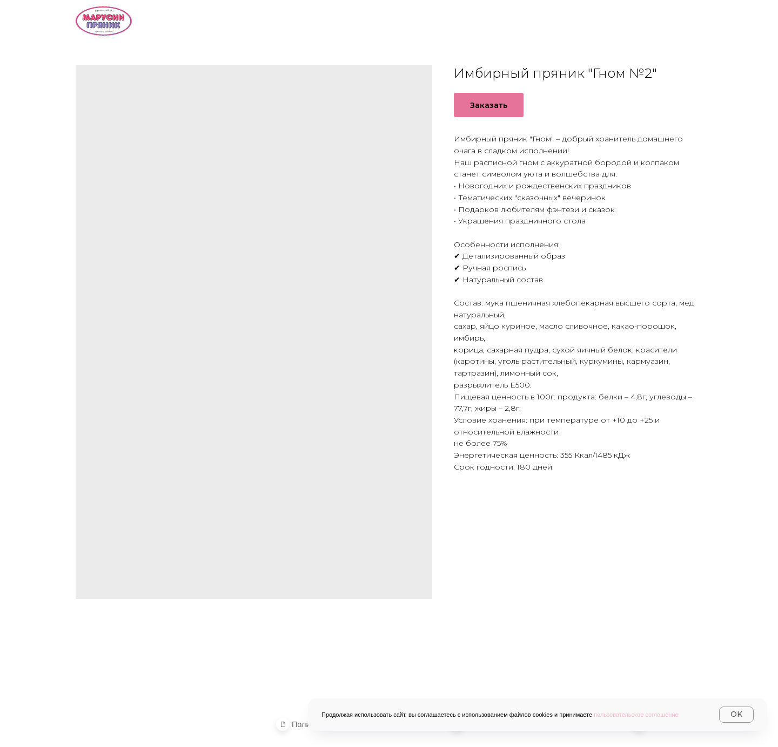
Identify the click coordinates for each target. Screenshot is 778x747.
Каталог (410, 19)
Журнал (681, 19)
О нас (345, 19)
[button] (283, 724)
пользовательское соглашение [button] (636, 714)
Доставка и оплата (508, 19)
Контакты (607, 19)
